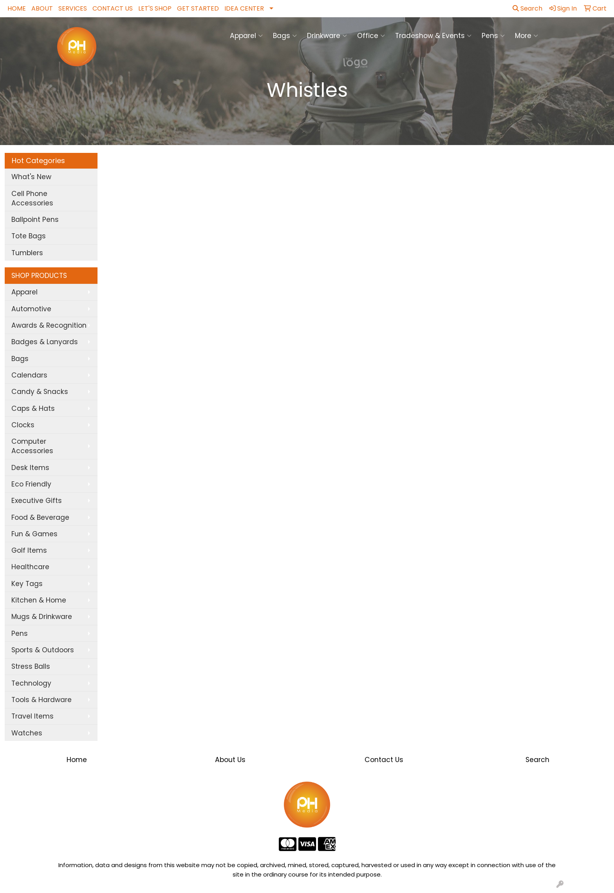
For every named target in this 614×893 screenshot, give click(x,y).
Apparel (246, 35)
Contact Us (384, 759)
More (526, 35)
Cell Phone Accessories (32, 198)
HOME (16, 8)
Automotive (31, 309)
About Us (230, 759)
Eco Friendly (31, 484)
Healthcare (30, 567)
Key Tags (27, 583)
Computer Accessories (32, 446)
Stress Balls (30, 666)
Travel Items (32, 716)
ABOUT (42, 8)
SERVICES (72, 8)
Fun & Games (34, 534)
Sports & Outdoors (42, 650)
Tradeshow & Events (433, 35)
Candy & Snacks (39, 391)
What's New (31, 177)
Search (527, 8)
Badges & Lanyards (44, 342)
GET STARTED (198, 8)
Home (77, 759)
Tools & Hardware (41, 699)
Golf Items (29, 550)
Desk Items (30, 467)
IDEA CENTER (244, 8)
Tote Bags (28, 236)
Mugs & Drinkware (41, 616)
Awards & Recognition (49, 325)
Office (371, 35)
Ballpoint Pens (35, 219)
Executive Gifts (36, 500)
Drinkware (327, 35)
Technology (31, 683)
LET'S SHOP (155, 8)
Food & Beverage (40, 517)
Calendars (29, 375)
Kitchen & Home (38, 600)
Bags (285, 35)
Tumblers (27, 253)
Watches (26, 733)
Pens (493, 35)
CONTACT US (112, 8)
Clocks (22, 425)
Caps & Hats (33, 408)
